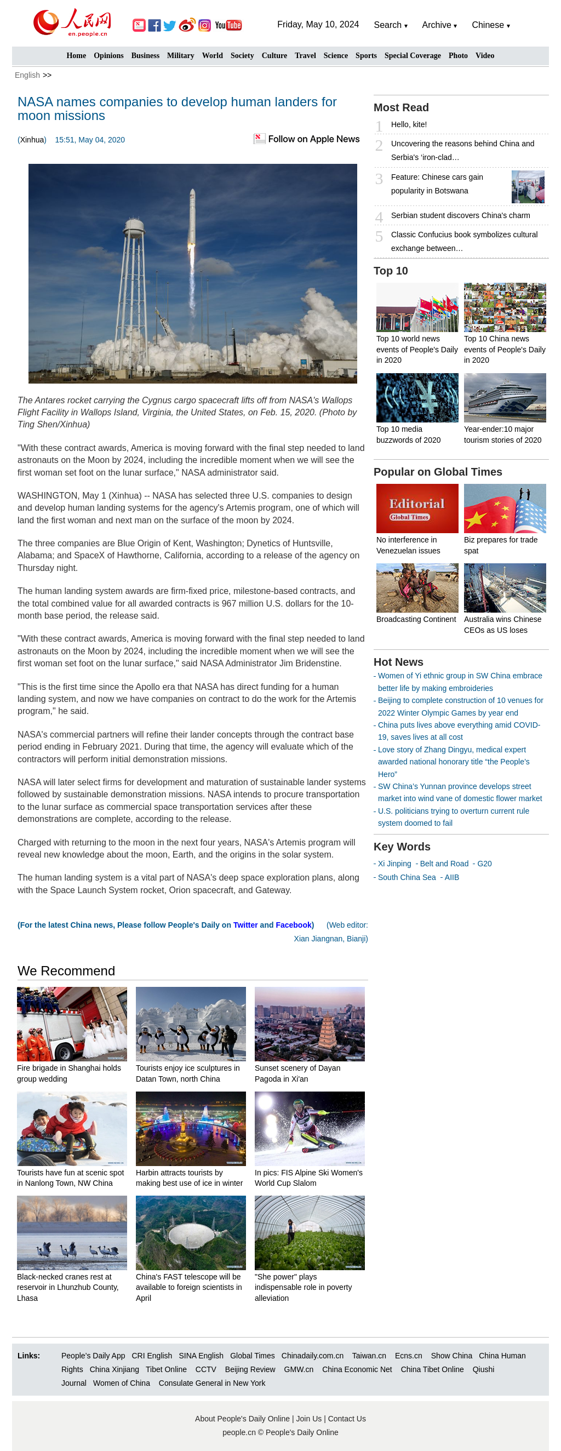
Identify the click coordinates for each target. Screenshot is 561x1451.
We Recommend (66, 970)
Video (485, 56)
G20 (484, 863)
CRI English (151, 1355)
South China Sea (407, 877)
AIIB (452, 877)
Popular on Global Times (438, 472)
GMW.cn (300, 1369)
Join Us (310, 1418)
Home (76, 56)
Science (336, 56)
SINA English (201, 1355)
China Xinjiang (114, 1369)
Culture (274, 56)
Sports (366, 56)
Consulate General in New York (212, 1383)
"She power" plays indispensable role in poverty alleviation (303, 1287)
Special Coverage (413, 56)
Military (180, 56)
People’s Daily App (93, 1355)
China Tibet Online (432, 1369)
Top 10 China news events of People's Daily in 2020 (505, 349)
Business (145, 56)
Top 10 (391, 271)
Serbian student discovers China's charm (460, 215)
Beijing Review (250, 1369)
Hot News (398, 662)
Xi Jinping (394, 863)
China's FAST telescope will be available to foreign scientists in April (189, 1287)
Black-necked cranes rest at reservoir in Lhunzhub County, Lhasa (68, 1287)
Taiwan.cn (369, 1355)
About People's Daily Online (242, 1418)
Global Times (252, 1355)
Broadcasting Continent (416, 619)
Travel (305, 56)
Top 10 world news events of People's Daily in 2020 (417, 349)
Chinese (488, 25)
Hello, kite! (409, 124)
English (27, 75)
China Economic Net (357, 1369)
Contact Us (347, 1418)
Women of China (121, 1383)
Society (242, 56)
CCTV (206, 1369)
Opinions (108, 56)
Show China (452, 1355)
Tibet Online (166, 1369)
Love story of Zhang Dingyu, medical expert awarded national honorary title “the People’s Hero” (454, 762)
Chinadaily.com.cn (313, 1355)
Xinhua (32, 139)
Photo (458, 56)
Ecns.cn (408, 1355)
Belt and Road (444, 863)
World (212, 56)
